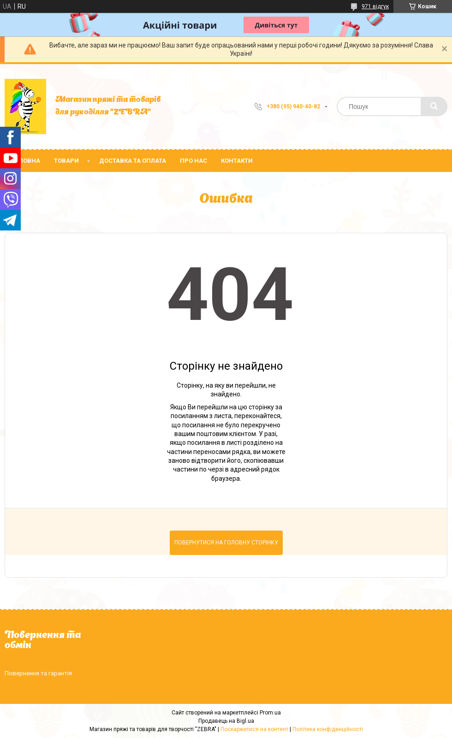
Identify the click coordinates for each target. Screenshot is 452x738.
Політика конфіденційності (327, 729)
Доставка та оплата (132, 160)
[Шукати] (434, 106)
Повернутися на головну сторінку (226, 542)
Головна (26, 160)
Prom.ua (270, 712)
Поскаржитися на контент (254, 729)
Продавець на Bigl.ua (226, 721)
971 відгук (375, 6)
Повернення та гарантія (38, 673)
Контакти (237, 160)
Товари (66, 160)
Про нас (193, 160)
